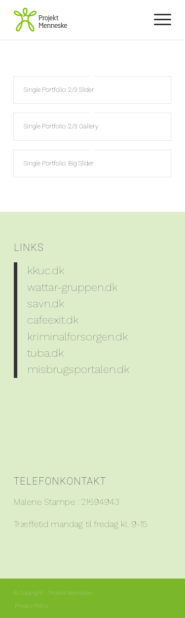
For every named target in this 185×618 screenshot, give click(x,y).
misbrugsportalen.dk (78, 369)
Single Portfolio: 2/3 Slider (59, 89)
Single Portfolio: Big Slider (59, 163)
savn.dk (45, 303)
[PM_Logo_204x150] (77, 20)
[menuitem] (157, 20)
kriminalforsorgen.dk (77, 336)
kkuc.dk (45, 270)
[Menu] (157, 20)
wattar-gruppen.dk (72, 287)
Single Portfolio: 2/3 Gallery (61, 126)
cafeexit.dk (52, 319)
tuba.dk (45, 352)
